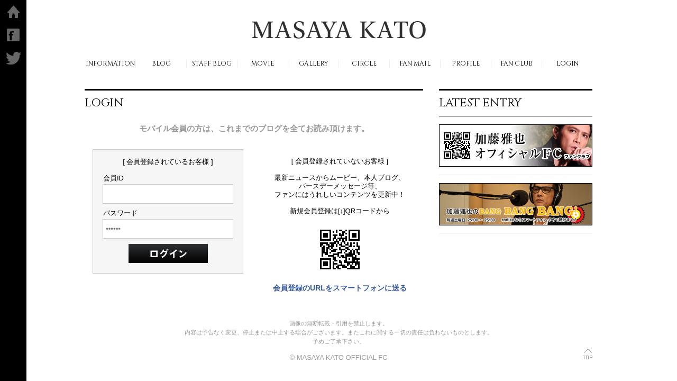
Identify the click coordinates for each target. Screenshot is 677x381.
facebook (13, 35)
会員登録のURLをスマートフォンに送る (340, 288)
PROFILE (466, 64)
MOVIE (262, 64)
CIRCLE (364, 64)
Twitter (13, 58)
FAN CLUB (516, 64)
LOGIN (567, 64)
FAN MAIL (415, 64)
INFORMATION (110, 64)
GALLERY (313, 64)
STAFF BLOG (212, 64)
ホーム (13, 11)
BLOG (161, 64)
